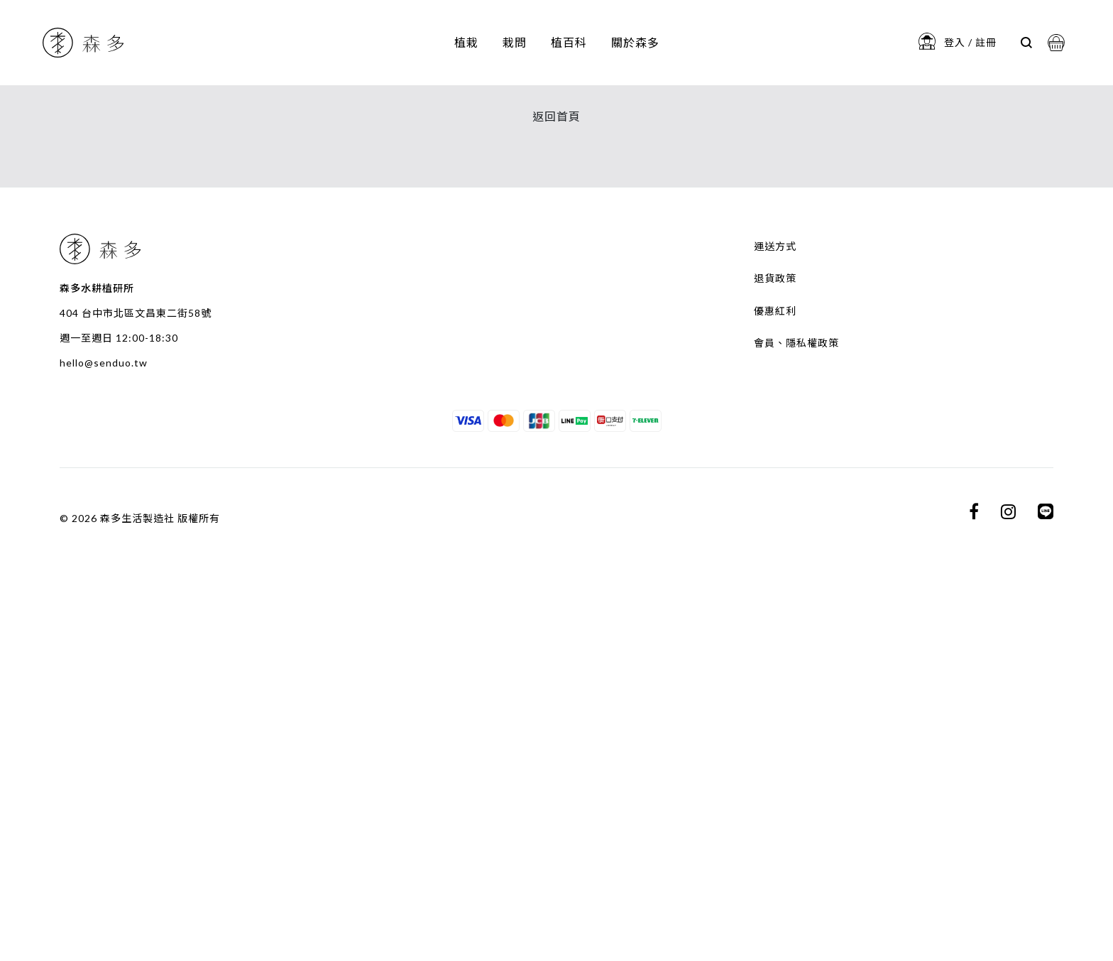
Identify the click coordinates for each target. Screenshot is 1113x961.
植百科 (569, 42)
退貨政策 (775, 687)
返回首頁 (556, 525)
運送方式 (775, 655)
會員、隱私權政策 (796, 752)
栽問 (515, 42)
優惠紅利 (775, 719)
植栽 (466, 42)
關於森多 (635, 42)
